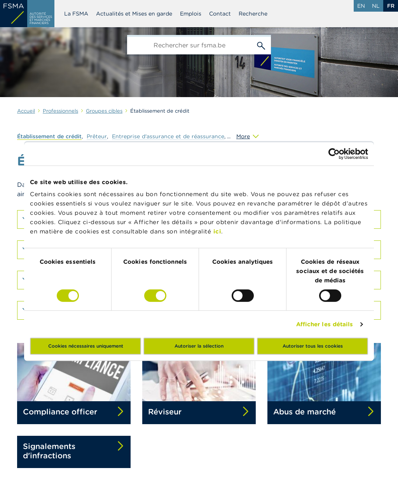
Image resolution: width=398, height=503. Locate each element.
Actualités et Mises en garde (134, 13)
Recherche (253, 13)
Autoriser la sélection (199, 346)
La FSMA (76, 13)
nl (376, 5)
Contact (220, 13)
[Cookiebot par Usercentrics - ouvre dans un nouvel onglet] (334, 154)
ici (217, 231)
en (361, 5)
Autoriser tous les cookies (313, 346)
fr (391, 5)
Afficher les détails (324, 324)
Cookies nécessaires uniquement (85, 346)
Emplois (190, 13)
